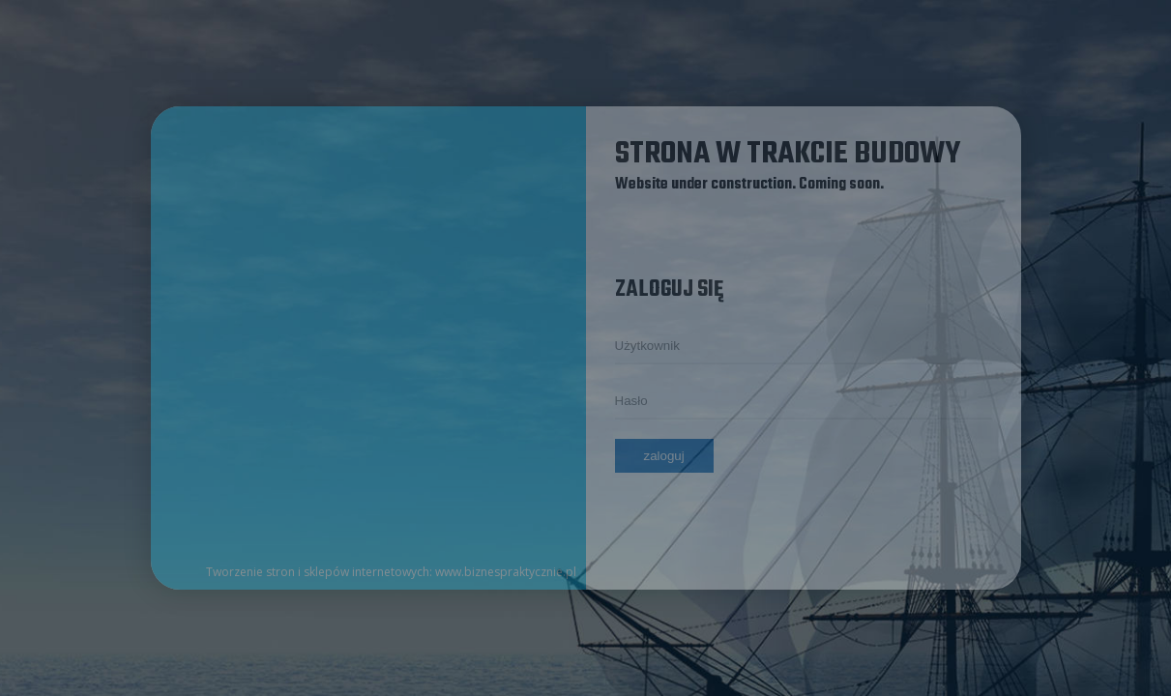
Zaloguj (664, 456)
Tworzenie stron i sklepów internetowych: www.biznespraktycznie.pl (391, 572)
